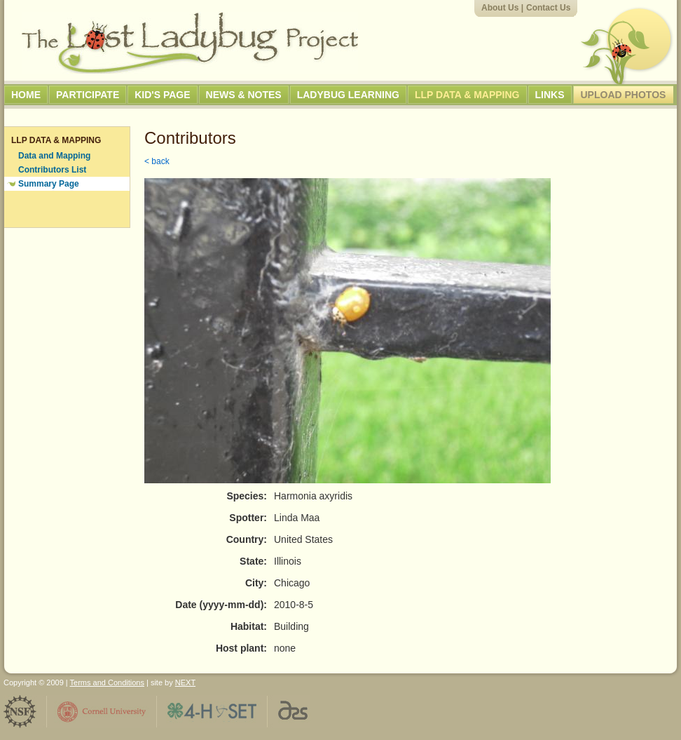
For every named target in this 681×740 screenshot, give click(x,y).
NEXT (185, 682)
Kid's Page (162, 94)
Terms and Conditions (107, 682)
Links (550, 94)
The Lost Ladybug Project (190, 43)
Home (26, 94)
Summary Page (48, 184)
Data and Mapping (54, 156)
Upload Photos (623, 94)
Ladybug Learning (348, 94)
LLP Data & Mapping (467, 94)
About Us (499, 8)
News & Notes (244, 94)
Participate (87, 94)
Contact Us (548, 8)
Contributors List (52, 170)
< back (157, 161)
